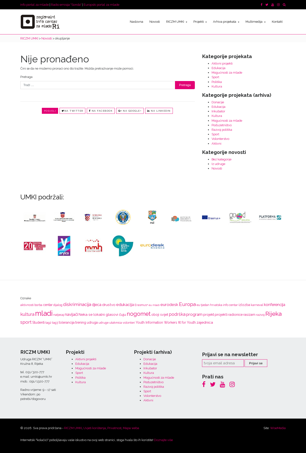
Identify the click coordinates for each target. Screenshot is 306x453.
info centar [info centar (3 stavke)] (230, 305)
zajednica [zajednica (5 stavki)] (205, 322)
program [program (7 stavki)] (194, 314)
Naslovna (136, 21)
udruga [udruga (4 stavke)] (92, 322)
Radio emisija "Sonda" (66, 4)
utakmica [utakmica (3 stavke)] (115, 322)
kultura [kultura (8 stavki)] (27, 314)
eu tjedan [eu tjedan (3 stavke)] (203, 305)
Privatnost (114, 428)
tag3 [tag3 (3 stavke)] (55, 322)
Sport (215, 77)
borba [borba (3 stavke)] (38, 305)
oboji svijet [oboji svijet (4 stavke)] (159, 315)
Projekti (199, 21)
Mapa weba (131, 428)
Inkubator (218, 111)
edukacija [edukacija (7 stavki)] (125, 304)
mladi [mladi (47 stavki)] (44, 313)
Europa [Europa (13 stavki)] (187, 304)
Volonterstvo (220, 139)
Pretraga (26, 77)
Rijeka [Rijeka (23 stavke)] (273, 313)
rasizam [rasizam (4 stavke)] (249, 315)
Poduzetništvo (222, 125)
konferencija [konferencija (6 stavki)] (274, 304)
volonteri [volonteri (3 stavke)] (129, 322)
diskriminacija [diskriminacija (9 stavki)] (77, 304)
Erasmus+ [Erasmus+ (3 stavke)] (141, 305)
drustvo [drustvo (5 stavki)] (108, 305)
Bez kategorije (221, 159)
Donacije (218, 102)
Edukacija (218, 68)
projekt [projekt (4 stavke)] (208, 315)
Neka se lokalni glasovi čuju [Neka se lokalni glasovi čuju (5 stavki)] (102, 314)
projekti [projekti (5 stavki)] (221, 314)
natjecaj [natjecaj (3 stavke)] (58, 315)
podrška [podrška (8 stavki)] (177, 314)
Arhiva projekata (225, 21)
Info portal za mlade (34, 4)
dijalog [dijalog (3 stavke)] (57, 305)
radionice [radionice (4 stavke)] (235, 315)
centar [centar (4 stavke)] (48, 305)
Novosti (154, 21)
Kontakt (277, 21)
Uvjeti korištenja (94, 428)
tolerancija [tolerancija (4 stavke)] (67, 322)
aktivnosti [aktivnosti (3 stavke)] (27, 305)
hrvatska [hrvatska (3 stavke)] (216, 305)
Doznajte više (163, 440)
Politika (217, 82)
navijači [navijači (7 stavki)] (71, 314)
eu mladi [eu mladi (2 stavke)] (154, 305)
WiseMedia (278, 428)
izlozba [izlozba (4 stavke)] (244, 305)
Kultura (217, 86)
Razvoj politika (222, 129)
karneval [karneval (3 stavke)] (257, 305)
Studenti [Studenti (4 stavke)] (38, 322)
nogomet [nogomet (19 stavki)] (139, 314)
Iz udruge (218, 164)
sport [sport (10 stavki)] (26, 322)
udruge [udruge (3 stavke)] (103, 322)
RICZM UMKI (175, 21)
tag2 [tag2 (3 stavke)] (48, 322)
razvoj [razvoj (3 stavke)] (260, 315)
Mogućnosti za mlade (227, 72)
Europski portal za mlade (101, 4)
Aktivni (216, 143)
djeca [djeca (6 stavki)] (96, 304)
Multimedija (254, 21)
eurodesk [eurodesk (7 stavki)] (169, 304)
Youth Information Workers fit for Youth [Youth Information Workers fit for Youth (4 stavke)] (166, 322)
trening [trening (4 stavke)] (80, 322)
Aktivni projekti (222, 63)
